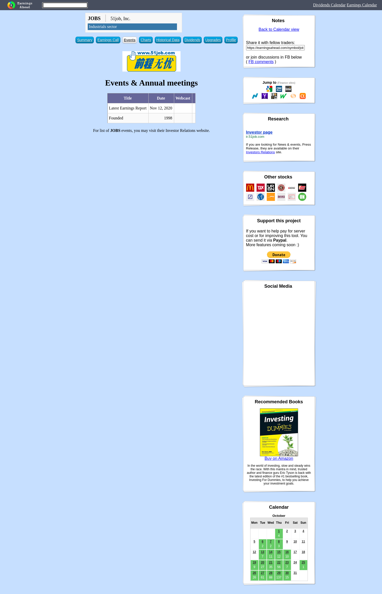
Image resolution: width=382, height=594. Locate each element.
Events (130, 40)
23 (287, 562)
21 (270, 562)
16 (287, 552)
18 (303, 552)
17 (295, 552)
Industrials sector (103, 26)
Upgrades (213, 40)
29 (279, 573)
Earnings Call (108, 40)
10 (295, 541)
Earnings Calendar (362, 5)
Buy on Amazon (279, 458)
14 (270, 552)
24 (295, 562)
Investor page (259, 132)
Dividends (192, 40)
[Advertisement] (151, 172)
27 (262, 573)
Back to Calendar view (279, 29)
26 (254, 573)
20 (262, 562)
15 (279, 552)
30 (287, 573)
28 (270, 573)
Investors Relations (260, 152)
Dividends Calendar (329, 5)
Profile (231, 40)
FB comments (261, 62)
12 (254, 552)
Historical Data (168, 40)
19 (254, 562)
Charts (146, 40)
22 (279, 562)
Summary (84, 40)
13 (262, 552)
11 (303, 541)
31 (295, 573)
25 (303, 562)
